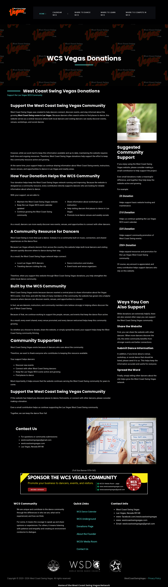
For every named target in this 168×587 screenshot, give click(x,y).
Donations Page (85, 521)
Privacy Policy (154, 573)
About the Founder (86, 529)
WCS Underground (86, 514)
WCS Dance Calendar (86, 506)
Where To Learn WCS (112, 10)
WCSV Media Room (87, 536)
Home (45, 10)
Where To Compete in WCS (141, 10)
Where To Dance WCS (86, 10)
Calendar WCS (62, 10)
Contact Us (82, 544)
